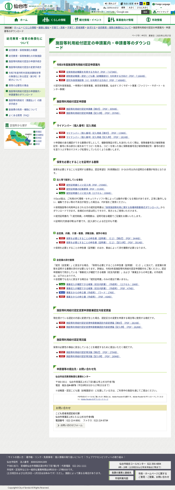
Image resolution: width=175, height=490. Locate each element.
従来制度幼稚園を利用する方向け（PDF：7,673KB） (92, 71)
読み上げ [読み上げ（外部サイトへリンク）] (112, 3)
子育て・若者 (58, 27)
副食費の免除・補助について (23, 109)
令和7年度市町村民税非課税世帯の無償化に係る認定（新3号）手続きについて (25, 76)
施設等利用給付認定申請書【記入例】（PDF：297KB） (93, 113)
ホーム (17, 27)
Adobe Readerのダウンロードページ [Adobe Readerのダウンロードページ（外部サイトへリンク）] (94, 399)
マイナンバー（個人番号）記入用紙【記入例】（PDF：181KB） (98, 137)
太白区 (39, 141)
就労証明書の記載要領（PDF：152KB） (85, 189)
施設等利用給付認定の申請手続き (25, 61)
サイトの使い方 (16, 457)
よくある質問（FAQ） (19, 115)
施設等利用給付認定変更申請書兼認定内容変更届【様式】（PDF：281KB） (103, 322)
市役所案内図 (121, 478)
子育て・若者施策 (76, 27)
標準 (136, 3)
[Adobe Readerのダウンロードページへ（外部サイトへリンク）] (65, 396)
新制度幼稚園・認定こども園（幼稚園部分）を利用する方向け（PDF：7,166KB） (106, 76)
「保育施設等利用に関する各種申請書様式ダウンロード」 (132, 207)
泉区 (38, 144)
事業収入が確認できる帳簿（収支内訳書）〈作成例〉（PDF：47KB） (100, 288)
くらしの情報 (29, 27)
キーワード (97, 12)
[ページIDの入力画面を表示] (105, 12)
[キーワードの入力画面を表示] (92, 12)
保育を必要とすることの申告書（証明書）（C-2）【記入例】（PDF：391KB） (105, 242)
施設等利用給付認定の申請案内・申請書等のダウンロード (25, 92)
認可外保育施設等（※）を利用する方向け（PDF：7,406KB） (96, 80)
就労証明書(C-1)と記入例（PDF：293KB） (87, 184)
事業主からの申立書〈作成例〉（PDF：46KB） (89, 296)
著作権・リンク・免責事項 (39, 457)
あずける (91, 27)
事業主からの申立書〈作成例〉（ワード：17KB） (90, 292)
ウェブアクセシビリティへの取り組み (104, 457)
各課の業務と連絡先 (121, 472)
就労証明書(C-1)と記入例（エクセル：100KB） (89, 193)
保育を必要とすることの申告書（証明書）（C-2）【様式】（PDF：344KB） (104, 238)
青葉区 (39, 131)
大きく (131, 7)
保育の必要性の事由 (18, 85)
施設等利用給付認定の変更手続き (25, 67)
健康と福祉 (43, 27)
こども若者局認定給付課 (68, 413)
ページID (110, 12)
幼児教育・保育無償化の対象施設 (25, 55)
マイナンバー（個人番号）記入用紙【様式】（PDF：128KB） (96, 133)
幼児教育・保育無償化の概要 (23, 50)
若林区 (39, 138)
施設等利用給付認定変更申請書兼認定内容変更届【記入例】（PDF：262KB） (104, 327)
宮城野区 (40, 135)
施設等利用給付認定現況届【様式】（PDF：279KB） (92, 352)
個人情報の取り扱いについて (69, 457)
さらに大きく (142, 7)
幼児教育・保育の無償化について (114, 27)
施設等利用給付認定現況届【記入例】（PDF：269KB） (93, 356)
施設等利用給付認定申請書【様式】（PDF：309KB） (92, 108)
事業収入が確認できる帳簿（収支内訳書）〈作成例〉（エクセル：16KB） (102, 284)
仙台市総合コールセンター (132, 463)
